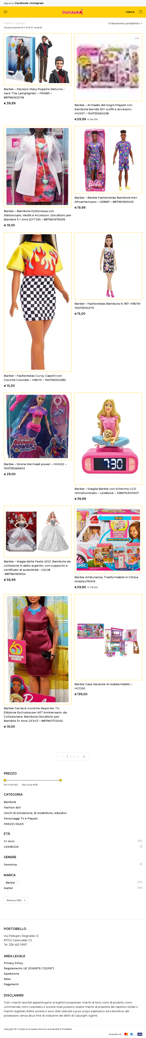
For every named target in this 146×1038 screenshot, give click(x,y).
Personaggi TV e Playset (21, 818)
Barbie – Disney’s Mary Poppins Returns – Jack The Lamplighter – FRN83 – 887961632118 (34, 93)
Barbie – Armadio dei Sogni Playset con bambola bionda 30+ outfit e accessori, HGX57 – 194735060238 (103, 109)
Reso (7, 979)
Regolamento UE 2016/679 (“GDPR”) (29, 968)
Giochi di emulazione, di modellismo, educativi (35, 813)
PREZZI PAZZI (14, 824)
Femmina (10, 864)
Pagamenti (11, 984)
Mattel (8, 888)
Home (8, 23)
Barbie (10, 882)
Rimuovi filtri (14, 900)
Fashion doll (12, 807)
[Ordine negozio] (125, 23)
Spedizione (11, 973)
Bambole (10, 802)
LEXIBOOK (11, 846)
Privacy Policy (13, 963)
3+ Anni (9, 841)
